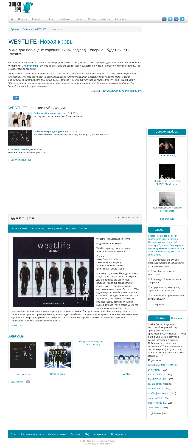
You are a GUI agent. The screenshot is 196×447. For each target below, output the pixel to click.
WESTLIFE (40, 29)
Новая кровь (56, 41)
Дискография (37, 228)
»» (81, 116)
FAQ (87, 434)
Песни (59, 228)
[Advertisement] (98, 7)
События (27, 29)
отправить (159, 304)
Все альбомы (167, 219)
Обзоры (92, 19)
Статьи (23, 228)
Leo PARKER (154, 369)
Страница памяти (57, 434)
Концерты (37, 19)
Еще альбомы (20, 381)
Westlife (25, 149)
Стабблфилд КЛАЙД (158, 393)
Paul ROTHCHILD (157, 379)
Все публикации (21, 160)
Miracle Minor (171, 184)
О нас (14, 434)
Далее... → (16, 325)
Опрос (159, 229)
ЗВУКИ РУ (135, 91)
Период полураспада (56, 131)
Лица (52, 19)
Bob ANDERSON (156, 374)
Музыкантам (100, 434)
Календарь (120, 19)
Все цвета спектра (55, 113)
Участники (71, 228)
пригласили (30, 66)
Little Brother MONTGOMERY (162, 365)
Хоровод (171, 155)
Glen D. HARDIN (156, 384)
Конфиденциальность (32, 434)
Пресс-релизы (118, 434)
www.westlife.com (130, 217)
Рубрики (15, 29)
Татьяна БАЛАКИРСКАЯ (116, 91)
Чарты (79, 19)
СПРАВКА (13, 149)
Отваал (162, 155)
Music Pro (105, 19)
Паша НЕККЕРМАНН (162, 207)
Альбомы (65, 19)
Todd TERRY (154, 407)
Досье (14, 228)
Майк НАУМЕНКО (157, 403)
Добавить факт (159, 413)
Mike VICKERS (155, 388)
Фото (50, 228)
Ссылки (83, 228)
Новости (22, 19)
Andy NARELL (155, 398)
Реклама (75, 434)
